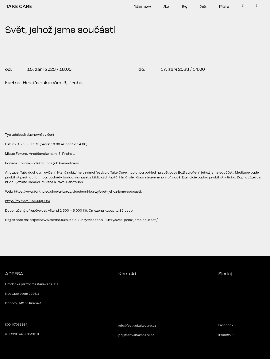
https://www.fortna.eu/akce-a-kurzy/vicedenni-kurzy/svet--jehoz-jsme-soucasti (77, 191)
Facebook (225, 327)
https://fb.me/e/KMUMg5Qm (27, 201)
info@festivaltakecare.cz (137, 327)
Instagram (226, 336)
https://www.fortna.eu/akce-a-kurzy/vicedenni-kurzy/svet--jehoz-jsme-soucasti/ (94, 220)
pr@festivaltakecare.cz (136, 337)
